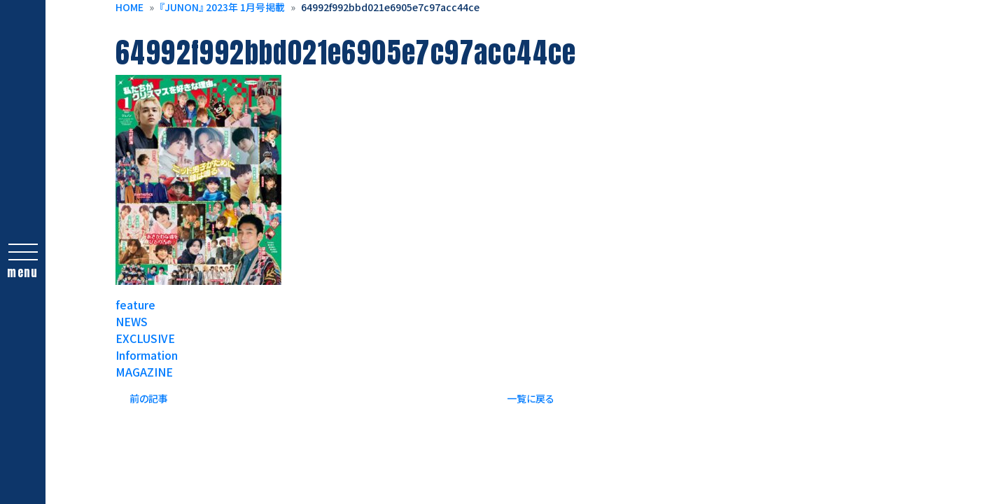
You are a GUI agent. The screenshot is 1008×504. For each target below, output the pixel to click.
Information (146, 354)
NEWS (131, 321)
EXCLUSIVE (145, 338)
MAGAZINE (144, 371)
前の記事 (149, 398)
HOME (129, 7)
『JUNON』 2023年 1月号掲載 (222, 7)
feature (135, 304)
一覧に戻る (530, 398)
